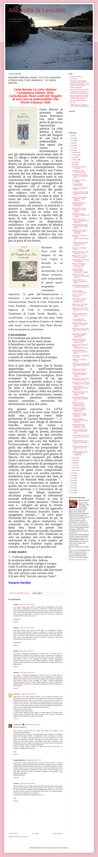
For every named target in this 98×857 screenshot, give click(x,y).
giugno (74, 458)
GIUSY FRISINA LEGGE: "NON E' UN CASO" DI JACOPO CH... (81, 437)
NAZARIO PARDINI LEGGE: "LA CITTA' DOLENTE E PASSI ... (80, 431)
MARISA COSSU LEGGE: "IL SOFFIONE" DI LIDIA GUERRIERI (80, 231)
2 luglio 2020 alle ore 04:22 (26, 651)
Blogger (66, 848)
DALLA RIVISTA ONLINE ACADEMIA (79, 180)
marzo (74, 465)
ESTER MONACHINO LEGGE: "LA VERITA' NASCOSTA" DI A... (81, 287)
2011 (72, 492)
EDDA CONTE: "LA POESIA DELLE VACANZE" (80, 305)
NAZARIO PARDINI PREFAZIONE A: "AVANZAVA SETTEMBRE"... (81, 271)
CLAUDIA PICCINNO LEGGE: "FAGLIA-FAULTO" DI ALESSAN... (80, 244)
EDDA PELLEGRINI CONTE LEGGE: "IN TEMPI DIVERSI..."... (80, 393)
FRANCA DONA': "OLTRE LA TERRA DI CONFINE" (80, 256)
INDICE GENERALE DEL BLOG (79, 89)
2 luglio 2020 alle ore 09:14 (27, 694)
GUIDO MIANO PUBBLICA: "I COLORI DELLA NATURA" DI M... (80, 399)
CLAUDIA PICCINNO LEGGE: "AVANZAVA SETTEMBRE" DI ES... (80, 193)
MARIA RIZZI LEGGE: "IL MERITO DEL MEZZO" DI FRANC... (80, 352)
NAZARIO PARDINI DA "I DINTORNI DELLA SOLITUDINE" (79, 204)
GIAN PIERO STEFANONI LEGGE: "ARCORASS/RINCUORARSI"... (80, 238)
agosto (74, 162)
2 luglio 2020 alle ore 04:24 (26, 672)
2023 (72, 143)
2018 (72, 475)
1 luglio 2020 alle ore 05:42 (26, 627)
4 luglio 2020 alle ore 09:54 (32, 724)
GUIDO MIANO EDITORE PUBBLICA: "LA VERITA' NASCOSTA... (79, 415)
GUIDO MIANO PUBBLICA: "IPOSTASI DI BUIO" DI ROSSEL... (79, 374)
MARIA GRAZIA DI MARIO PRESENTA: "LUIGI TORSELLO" (79, 199)
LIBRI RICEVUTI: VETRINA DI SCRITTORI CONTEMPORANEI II (80, 105)
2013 (72, 488)
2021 (72, 148)
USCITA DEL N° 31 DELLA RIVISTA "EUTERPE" (79, 369)
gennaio (74, 470)
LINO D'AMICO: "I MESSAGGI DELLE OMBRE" (80, 260)
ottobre (74, 157)
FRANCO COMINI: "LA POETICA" (78, 295)
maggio (74, 460)
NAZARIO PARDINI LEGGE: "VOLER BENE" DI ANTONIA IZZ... (80, 453)
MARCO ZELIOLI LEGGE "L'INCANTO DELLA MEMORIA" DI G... (79, 300)
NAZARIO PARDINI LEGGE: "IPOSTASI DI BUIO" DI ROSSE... (80, 315)
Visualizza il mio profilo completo (78, 559)
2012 (72, 490)
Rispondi (15, 622)
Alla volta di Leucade (37, 10)
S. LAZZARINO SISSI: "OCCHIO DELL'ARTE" (79, 320)
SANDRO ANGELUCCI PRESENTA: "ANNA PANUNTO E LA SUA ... (79, 426)
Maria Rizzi (16, 694)
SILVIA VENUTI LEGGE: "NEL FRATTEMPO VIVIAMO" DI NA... (80, 330)
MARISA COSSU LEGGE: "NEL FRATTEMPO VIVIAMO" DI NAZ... (81, 365)
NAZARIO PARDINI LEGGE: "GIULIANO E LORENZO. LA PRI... (81, 442)
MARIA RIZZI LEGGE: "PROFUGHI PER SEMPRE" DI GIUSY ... (81, 276)
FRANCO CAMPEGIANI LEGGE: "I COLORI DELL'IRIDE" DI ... (78, 265)
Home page (35, 833)
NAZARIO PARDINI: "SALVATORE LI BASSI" (79, 291)
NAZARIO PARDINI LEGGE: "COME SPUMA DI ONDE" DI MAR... (80, 226)
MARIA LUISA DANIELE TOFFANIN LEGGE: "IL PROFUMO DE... (79, 410)
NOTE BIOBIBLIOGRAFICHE (78, 100)
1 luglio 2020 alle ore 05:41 (26, 604)
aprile (74, 463)
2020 (72, 150)
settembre (75, 160)
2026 (72, 135)
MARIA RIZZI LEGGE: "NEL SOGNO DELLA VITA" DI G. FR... (80, 310)
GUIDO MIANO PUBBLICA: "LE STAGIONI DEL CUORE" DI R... (79, 335)
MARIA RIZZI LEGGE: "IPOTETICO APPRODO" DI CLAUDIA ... (80, 215)
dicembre (75, 152)
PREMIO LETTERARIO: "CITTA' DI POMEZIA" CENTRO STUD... (79, 341)
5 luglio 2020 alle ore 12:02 (33, 760)
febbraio (74, 467)
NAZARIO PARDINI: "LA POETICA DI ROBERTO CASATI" (79, 281)
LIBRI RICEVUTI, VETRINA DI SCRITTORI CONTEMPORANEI (79, 92)
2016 (72, 480)
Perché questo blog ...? (76, 76)
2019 (72, 473)
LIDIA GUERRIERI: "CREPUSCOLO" (77, 184)
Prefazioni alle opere (76, 87)
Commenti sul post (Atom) (21, 836)
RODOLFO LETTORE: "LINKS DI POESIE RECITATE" (80, 379)
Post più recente (13, 833)
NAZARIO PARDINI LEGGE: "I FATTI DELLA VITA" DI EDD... (80, 448)
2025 (72, 138)
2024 (72, 140)
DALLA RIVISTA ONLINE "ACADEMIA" (79, 167)
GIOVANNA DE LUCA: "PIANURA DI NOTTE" (79, 171)
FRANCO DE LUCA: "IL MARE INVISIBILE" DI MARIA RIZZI (81, 383)
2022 (72, 145)
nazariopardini (17, 724)
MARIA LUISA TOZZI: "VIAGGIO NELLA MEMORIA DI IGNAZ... (79, 404)
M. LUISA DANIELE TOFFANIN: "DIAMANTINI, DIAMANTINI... (80, 388)
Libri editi (72, 102)
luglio (73, 164)
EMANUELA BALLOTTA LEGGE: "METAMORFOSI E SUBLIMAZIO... (80, 220)
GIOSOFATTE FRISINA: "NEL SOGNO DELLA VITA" (80, 252)
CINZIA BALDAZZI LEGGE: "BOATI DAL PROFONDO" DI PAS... (80, 176)
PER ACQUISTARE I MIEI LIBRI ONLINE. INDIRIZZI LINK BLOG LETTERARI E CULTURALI (79, 97)
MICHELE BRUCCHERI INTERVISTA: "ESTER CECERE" (79, 210)
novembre (75, 155)
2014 (72, 485)
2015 (72, 483)
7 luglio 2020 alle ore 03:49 (26, 783)
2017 (72, 478)
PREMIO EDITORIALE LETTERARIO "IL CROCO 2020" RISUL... (80, 420)
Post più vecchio (57, 833)
